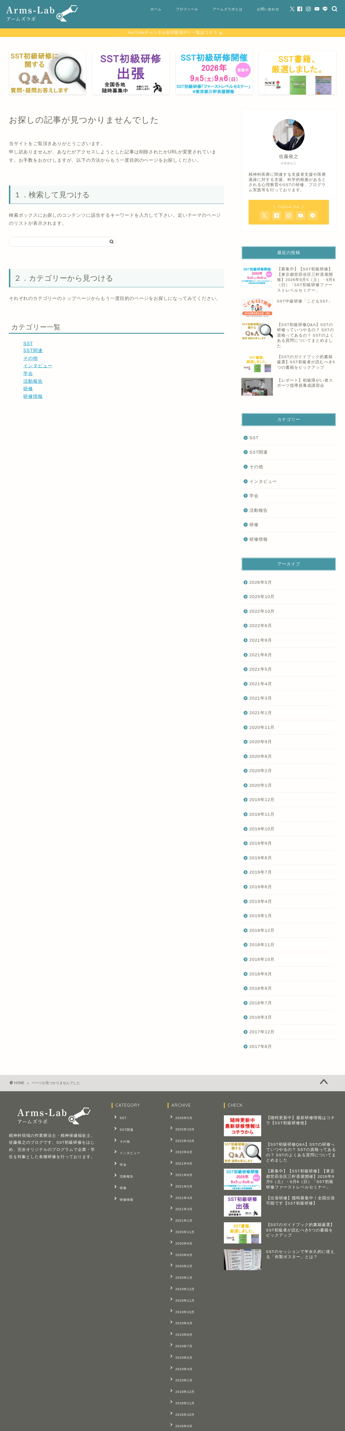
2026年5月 (260, 582)
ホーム (156, 9)
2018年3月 (260, 1018)
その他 (30, 358)
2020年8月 (260, 756)
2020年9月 (260, 742)
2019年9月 (260, 844)
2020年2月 (260, 771)
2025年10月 (262, 597)
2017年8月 (260, 1047)
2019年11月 (262, 815)
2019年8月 (260, 858)
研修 (28, 389)
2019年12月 (262, 800)
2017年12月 (262, 1032)
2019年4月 (260, 901)
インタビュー (38, 366)
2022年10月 (262, 611)
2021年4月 (260, 684)
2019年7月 (260, 872)
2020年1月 (260, 786)
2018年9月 (260, 974)
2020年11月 (262, 727)
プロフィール (187, 9)
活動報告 (33, 381)
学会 (28, 374)
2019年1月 (260, 916)
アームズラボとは (228, 9)
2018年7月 (260, 1003)
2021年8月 (260, 655)
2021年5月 (260, 669)
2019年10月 (262, 829)
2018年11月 (262, 945)
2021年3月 (260, 698)
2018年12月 (262, 931)
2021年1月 (260, 713)
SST (28, 344)
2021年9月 (260, 641)
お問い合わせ (268, 9)
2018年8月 (260, 989)
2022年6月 (260, 626)
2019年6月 (260, 887)
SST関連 (33, 351)
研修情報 (33, 397)
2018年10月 (262, 960)
